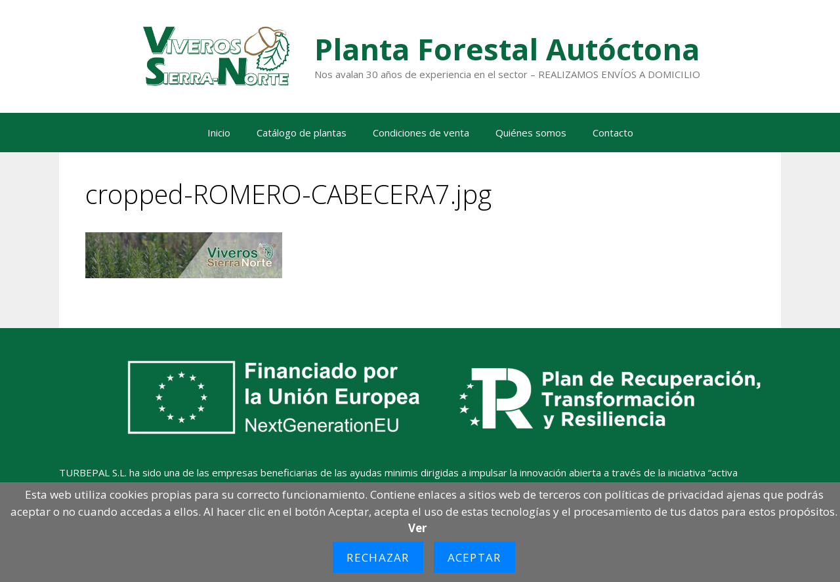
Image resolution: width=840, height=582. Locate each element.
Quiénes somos (530, 132)
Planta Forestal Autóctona (507, 49)
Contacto (613, 132)
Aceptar (474, 557)
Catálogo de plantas (301, 132)
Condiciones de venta (421, 132)
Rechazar (377, 557)
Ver (417, 527)
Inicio (218, 132)
